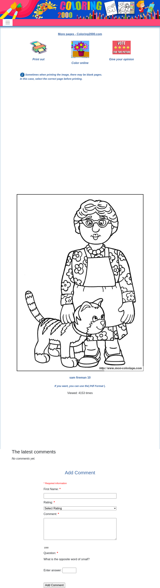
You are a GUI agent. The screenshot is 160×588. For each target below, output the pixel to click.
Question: (51, 553)
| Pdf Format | (96, 386)
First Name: (52, 489)
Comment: (51, 514)
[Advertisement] (80, 113)
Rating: (49, 502)
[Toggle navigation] (8, 22)
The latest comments (34, 451)
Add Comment (80, 472)
